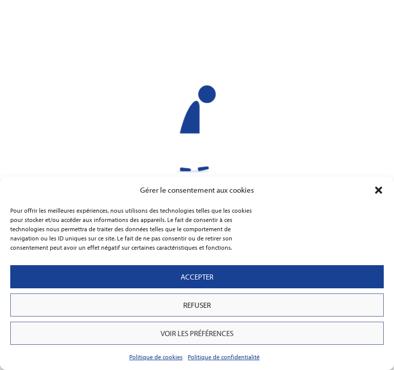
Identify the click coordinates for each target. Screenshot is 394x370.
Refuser (197, 305)
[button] (378, 190)
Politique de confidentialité (224, 357)
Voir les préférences (197, 333)
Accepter (197, 277)
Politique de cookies (156, 357)
